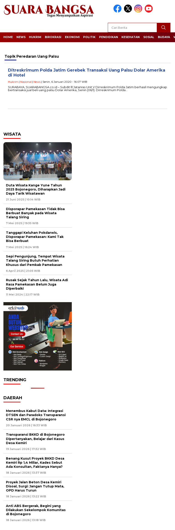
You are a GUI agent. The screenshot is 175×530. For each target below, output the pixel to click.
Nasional (25, 81)
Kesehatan (130, 37)
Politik (89, 37)
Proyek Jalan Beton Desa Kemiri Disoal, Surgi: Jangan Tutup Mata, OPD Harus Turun (35, 486)
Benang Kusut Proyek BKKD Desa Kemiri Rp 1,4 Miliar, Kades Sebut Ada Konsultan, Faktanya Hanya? (35, 462)
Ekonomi (72, 37)
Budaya (164, 37)
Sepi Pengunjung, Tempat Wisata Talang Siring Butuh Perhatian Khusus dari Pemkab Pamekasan (35, 260)
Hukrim (35, 37)
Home (8, 37)
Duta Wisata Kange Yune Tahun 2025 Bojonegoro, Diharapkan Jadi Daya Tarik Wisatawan (35, 189)
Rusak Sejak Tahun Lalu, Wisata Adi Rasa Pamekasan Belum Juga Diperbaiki (37, 284)
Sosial (148, 37)
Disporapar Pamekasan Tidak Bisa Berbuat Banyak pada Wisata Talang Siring (35, 213)
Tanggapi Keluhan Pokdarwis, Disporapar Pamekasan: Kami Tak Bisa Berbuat (35, 237)
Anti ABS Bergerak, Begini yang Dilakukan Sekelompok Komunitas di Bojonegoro (36, 510)
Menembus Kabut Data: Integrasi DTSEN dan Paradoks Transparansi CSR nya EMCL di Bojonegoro (36, 415)
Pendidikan (108, 37)
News (21, 37)
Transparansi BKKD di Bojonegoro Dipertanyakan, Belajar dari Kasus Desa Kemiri (35, 438)
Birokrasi (53, 37)
